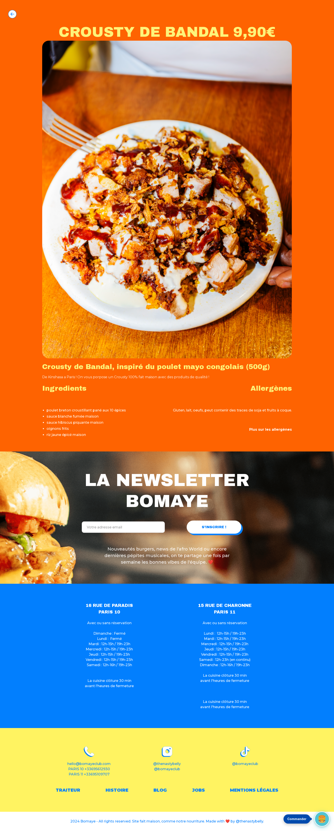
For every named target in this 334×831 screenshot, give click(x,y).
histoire (117, 790)
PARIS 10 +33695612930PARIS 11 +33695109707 (89, 771)
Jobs (198, 790)
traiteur (68, 790)
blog (160, 790)
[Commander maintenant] (322, 819)
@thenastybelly (167, 764)
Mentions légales (254, 790)
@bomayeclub (167, 769)
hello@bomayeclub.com (89, 764)
